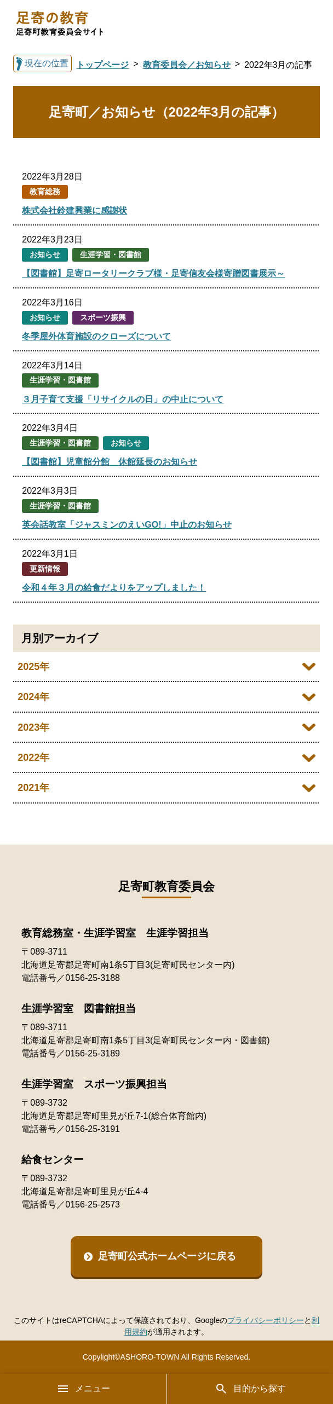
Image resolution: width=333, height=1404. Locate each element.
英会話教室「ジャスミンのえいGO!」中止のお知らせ (126, 524)
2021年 (33, 787)
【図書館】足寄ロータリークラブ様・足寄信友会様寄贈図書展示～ (153, 273)
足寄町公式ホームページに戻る (167, 1256)
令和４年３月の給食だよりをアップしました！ (114, 587)
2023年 (33, 727)
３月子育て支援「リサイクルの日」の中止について (122, 399)
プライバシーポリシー (265, 1320)
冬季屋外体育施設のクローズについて (96, 336)
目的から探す (250, 1388)
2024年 (33, 696)
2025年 (33, 666)
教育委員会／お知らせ (187, 65)
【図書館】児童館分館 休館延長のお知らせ (109, 461)
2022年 (33, 757)
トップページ (102, 65)
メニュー (83, 1388)
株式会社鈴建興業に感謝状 (74, 210)
